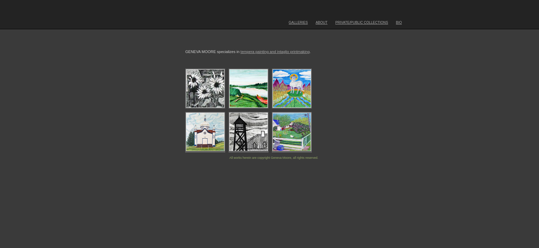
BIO (399, 22)
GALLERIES (298, 22)
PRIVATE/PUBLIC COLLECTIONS (361, 22)
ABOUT (321, 22)
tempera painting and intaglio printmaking (275, 52)
